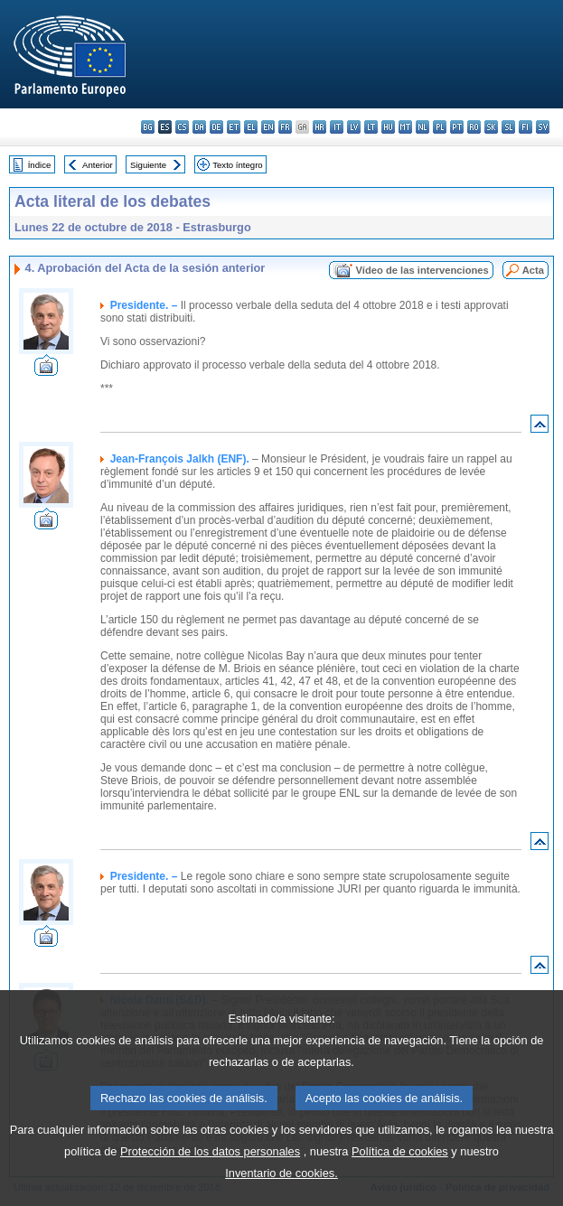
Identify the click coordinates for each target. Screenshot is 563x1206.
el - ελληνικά (251, 127)
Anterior (97, 165)
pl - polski (439, 127)
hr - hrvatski (319, 127)
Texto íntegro (237, 165)
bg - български (148, 127)
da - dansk (199, 127)
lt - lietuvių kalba (371, 127)
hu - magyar (388, 127)
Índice (40, 165)
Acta (533, 270)
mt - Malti (405, 127)
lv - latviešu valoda (354, 127)
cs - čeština (182, 127)
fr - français (285, 127)
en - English (268, 127)
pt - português (457, 127)
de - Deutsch (216, 127)
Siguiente (148, 165)
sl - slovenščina (508, 127)
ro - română (474, 127)
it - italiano (336, 127)
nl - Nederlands (422, 127)
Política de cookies (400, 1185)
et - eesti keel (233, 127)
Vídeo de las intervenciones (421, 270)
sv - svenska (542, 127)
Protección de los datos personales (210, 1185)
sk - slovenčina (491, 127)
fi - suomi (525, 127)
